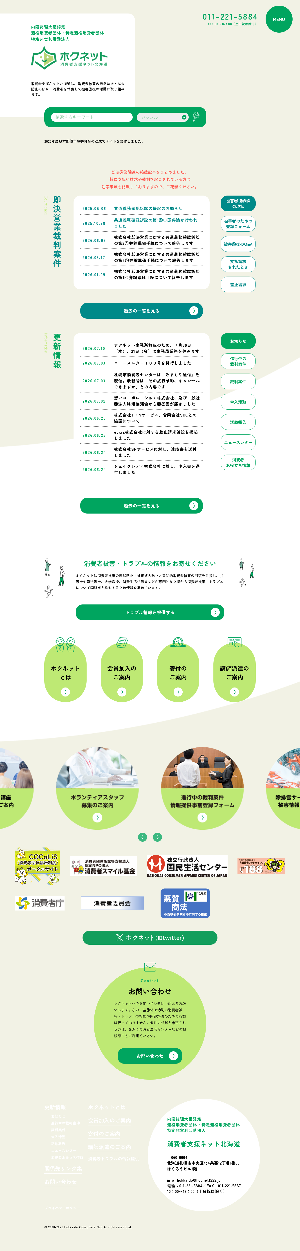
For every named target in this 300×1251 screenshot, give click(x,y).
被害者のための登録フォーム (238, 223)
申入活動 (58, 1136)
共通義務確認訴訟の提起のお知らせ (148, 208)
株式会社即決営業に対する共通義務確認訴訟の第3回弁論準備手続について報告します (157, 240)
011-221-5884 (230, 19)
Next (157, 837)
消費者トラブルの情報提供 (113, 1158)
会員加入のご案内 (122, 672)
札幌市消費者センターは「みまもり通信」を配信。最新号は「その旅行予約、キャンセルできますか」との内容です (157, 381)
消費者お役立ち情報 (67, 1157)
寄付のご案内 (178, 672)
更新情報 (55, 1107)
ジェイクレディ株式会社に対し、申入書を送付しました (157, 469)
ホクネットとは (65, 672)
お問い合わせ (150, 1056)
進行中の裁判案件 (65, 1123)
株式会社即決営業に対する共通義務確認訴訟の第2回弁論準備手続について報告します (157, 257)
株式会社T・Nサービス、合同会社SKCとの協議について (155, 418)
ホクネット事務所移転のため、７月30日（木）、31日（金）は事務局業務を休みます (156, 348)
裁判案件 (58, 1129)
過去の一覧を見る (142, 310)
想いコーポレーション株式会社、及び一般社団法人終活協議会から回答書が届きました (157, 401)
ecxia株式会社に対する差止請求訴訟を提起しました (156, 435)
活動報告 (58, 1143)
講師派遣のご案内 (234, 672)
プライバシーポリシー (62, 1208)
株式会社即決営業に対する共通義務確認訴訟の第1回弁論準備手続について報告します (157, 274)
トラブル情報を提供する (150, 612)
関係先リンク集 (63, 1169)
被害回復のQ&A (238, 244)
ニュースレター (63, 1150)
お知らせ (58, 1116)
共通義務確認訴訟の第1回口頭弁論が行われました (155, 223)
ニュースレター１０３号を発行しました (152, 363)
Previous (142, 837)
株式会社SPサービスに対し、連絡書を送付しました (155, 452)
